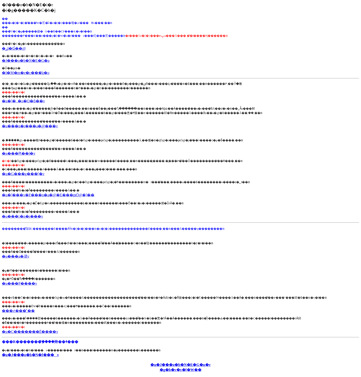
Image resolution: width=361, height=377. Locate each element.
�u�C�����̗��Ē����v (30, 332)
